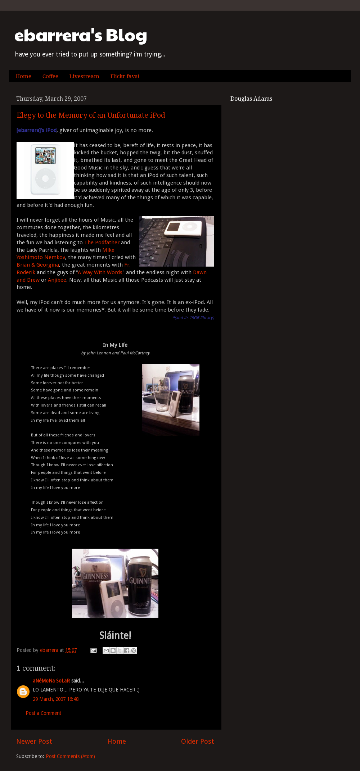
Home (23, 76)
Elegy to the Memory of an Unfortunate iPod (91, 115)
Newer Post (34, 741)
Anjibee (57, 280)
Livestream (84, 76)
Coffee (50, 76)
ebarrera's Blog (80, 34)
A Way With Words (100, 272)
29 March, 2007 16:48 (55, 699)
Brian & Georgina (38, 265)
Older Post (197, 741)
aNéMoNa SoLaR (51, 681)
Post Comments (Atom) (70, 756)
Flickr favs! (125, 76)
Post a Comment (43, 713)
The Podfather (102, 242)
